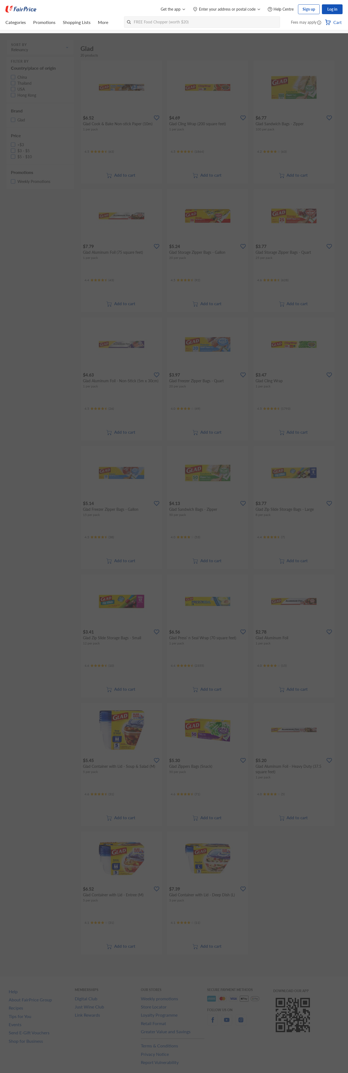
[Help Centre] (281, 9)
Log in (332, 9)
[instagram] (240, 1023)
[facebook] (212, 1023)
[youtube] (226, 1023)
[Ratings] (99, 151)
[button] (319, 22)
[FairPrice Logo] (20, 9)
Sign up (309, 9)
